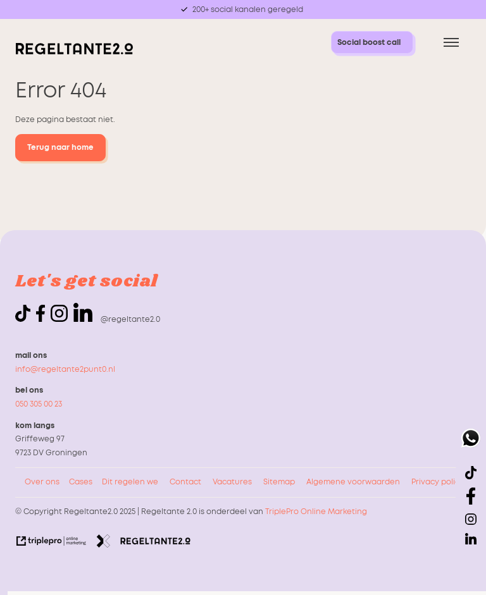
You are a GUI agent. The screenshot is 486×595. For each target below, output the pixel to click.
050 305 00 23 (38, 404)
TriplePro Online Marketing (316, 511)
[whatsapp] (471, 441)
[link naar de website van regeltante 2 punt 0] (144, 543)
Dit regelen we (130, 482)
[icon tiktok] (24, 319)
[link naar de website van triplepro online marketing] (51, 543)
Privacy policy (437, 482)
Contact (185, 482)
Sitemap (279, 482)
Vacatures (232, 482)
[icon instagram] (61, 319)
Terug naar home (60, 147)
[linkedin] (82, 312)
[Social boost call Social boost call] (372, 42)
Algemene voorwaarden (353, 482)
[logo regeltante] (74, 52)
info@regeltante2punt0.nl (65, 369)
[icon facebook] (42, 319)
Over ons (42, 482)
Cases (80, 482)
